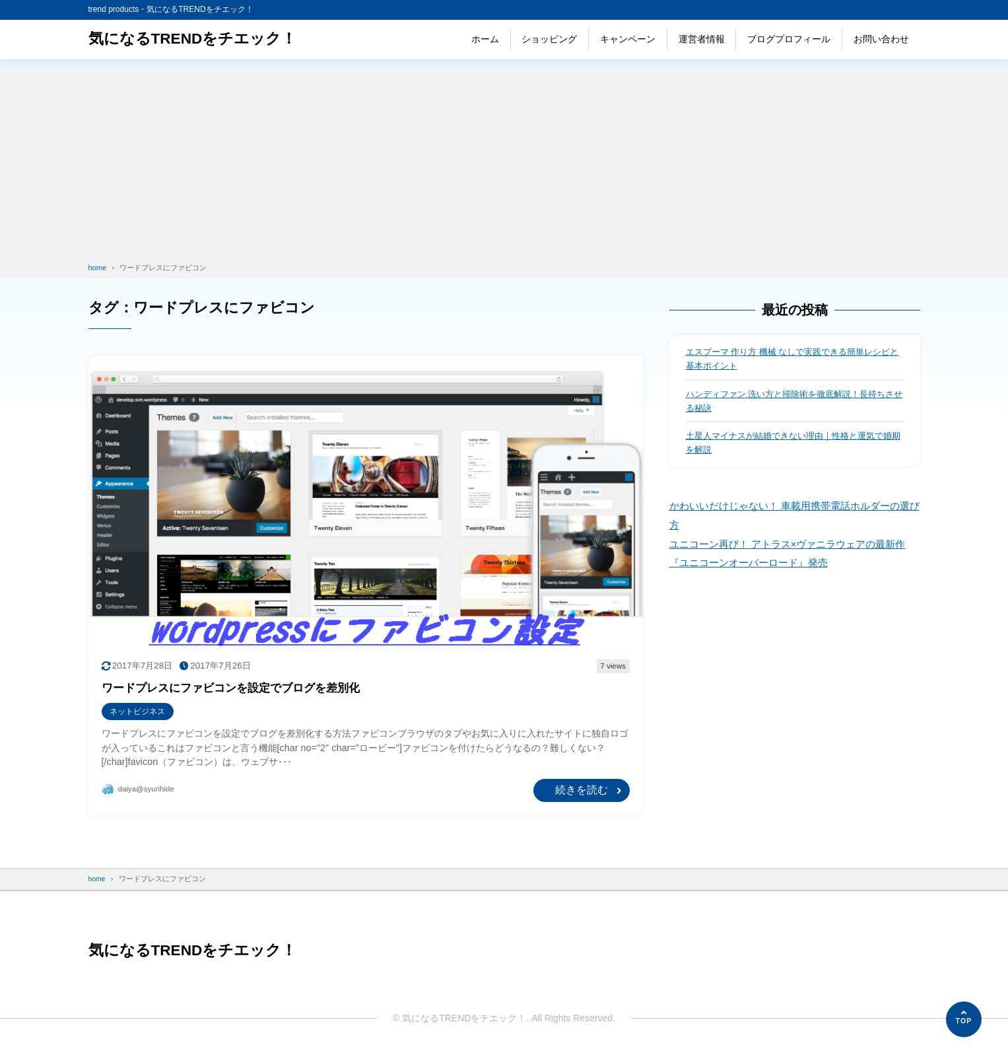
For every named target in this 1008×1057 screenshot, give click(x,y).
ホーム (485, 39)
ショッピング (549, 39)
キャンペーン (627, 39)
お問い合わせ (881, 39)
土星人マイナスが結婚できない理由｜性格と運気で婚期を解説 (792, 446)
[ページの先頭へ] (964, 1019)
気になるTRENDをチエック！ (197, 39)
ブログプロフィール (788, 39)
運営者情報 (702, 39)
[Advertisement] (504, 158)
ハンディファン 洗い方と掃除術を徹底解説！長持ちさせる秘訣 (793, 403)
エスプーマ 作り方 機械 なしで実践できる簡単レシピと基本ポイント (791, 359)
